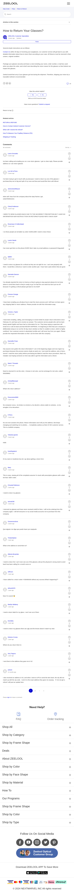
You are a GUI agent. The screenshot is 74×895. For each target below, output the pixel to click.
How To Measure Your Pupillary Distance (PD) (17, 133)
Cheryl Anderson (13, 206)
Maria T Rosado (13, 363)
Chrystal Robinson (14, 485)
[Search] (37, 14)
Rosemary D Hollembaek (16, 224)
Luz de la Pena (12, 171)
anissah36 (11, 501)
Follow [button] (37, 41)
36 (68, 83)
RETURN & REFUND (10, 122)
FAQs (13, 9)
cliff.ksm (10, 572)
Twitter (7, 83)
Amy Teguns (12, 653)
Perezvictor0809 (13, 397)
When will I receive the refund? (13, 129)
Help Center (6, 9)
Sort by (67, 147)
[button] (68, 3)
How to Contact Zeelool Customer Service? (17, 126)
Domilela (10, 621)
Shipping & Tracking (9, 137)
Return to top (8, 110)
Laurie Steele (12, 240)
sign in (9, 697)
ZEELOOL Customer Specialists (18, 36)
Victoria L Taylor (13, 312)
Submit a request (44, 104)
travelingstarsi (12, 451)
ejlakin (10, 257)
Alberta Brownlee (13, 554)
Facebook (4, 83)
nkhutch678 (11, 588)
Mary (9, 467)
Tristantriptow (12, 538)
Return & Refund (21, 9)
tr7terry (10, 415)
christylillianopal (13, 381)
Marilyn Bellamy (13, 604)
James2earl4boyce (14, 189)
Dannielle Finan (13, 341)
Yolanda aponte (13, 435)
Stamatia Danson (13, 274)
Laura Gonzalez (13, 153)
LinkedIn (10, 83)
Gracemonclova (13, 521)
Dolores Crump (13, 637)
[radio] (32, 94)
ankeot (10, 670)
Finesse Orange (13, 294)
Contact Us (6, 52)
